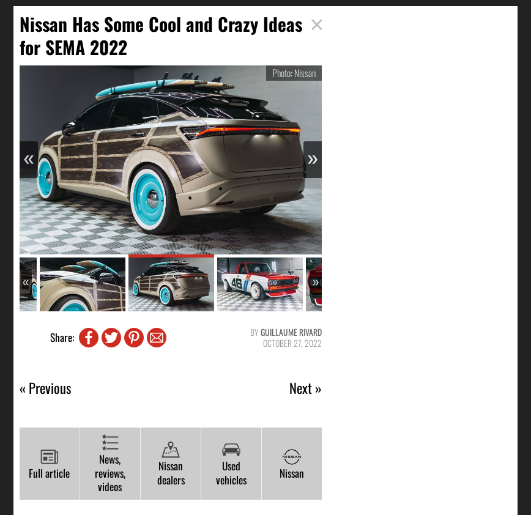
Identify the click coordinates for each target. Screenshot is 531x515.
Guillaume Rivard (291, 331)
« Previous (45, 388)
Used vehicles (231, 463)
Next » (305, 388)
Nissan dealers (171, 463)
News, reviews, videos (110, 464)
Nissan (292, 464)
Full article (49, 464)
